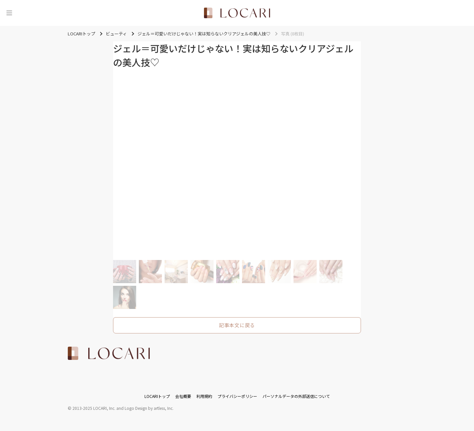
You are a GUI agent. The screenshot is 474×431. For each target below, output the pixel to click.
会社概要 (183, 396)
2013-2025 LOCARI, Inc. (93, 408)
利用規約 (204, 396)
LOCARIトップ (157, 396)
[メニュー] (9, 13)
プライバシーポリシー (237, 396)
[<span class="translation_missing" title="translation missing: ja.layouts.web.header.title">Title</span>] (237, 13)
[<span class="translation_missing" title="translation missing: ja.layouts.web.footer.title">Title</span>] (109, 353)
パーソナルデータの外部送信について (296, 396)
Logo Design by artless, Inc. (149, 408)
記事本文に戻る (237, 325)
